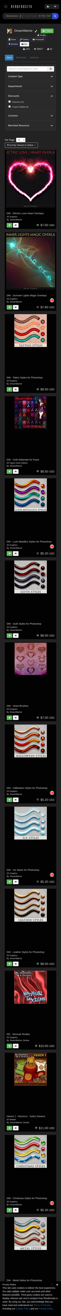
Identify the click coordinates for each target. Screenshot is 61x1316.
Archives (34, 57)
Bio (24, 44)
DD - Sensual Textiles (18, 1034)
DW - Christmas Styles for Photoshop (27, 1198)
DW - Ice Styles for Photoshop (23, 869)
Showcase (21, 57)
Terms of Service (42, 1305)
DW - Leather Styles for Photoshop (25, 952)
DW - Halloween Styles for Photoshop (27, 788)
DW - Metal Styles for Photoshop (24, 1280)
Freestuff (38, 39)
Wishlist (13, 44)
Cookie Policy (23, 1308)
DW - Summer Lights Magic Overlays (27, 295)
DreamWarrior (16, 220)
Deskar (26, 1040)
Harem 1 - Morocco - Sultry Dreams (26, 1116)
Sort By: (20, 145)
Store (12, 39)
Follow (47, 31)
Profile (41, 35)
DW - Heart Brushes (17, 705)
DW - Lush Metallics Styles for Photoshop (29, 541)
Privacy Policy (46, 1308)
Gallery (24, 39)
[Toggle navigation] (6, 6)
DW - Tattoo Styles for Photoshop (25, 377)
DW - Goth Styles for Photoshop (24, 623)
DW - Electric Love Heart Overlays (25, 213)
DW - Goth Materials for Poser (23, 459)
